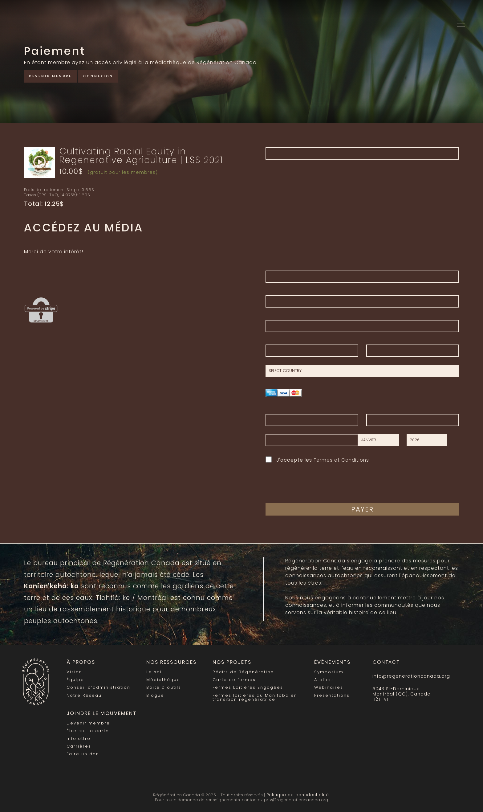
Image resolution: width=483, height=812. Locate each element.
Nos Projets (228, 662)
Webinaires (325, 686)
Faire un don (83, 751)
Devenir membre (54, 75)
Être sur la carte (87, 728)
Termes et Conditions (342, 459)
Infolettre (79, 736)
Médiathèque (163, 679)
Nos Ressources (170, 662)
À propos (80, 662)
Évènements (328, 662)
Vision (74, 671)
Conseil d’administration (98, 686)
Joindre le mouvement (99, 711)
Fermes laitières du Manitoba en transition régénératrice (251, 695)
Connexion (108, 75)
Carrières (79, 743)
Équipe (75, 679)
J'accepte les (318, 459)
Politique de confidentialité (298, 791)
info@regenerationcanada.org (410, 676)
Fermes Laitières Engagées (244, 686)
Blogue (155, 693)
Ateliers (321, 679)
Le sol (153, 671)
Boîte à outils (163, 686)
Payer (362, 509)
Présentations (329, 693)
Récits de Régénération (240, 671)
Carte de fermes (231, 679)
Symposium (326, 671)
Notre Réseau (84, 693)
